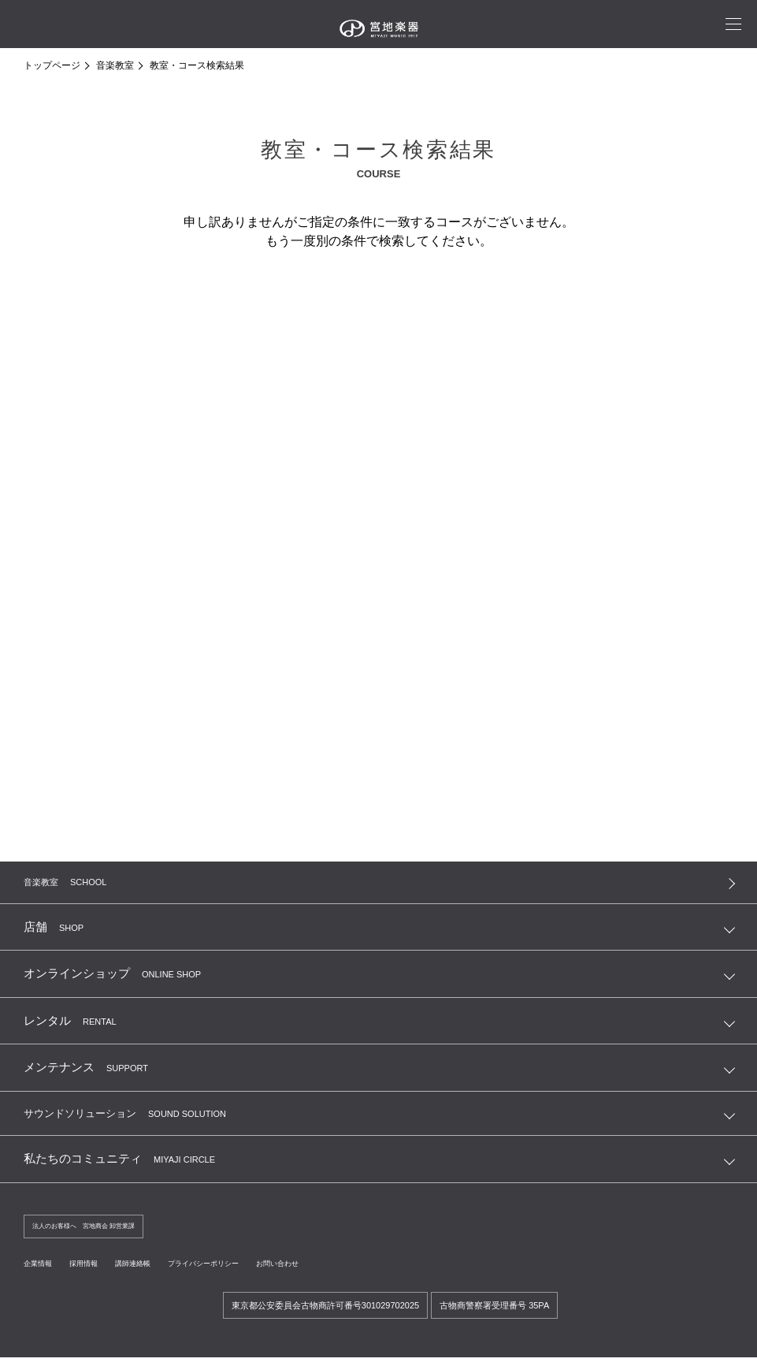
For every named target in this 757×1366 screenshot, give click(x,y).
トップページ (52, 65)
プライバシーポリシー (246, 1270)
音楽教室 (115, 65)
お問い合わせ (338, 1270)
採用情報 (98, 1270)
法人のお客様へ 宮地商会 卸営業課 (102, 1233)
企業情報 (42, 1270)
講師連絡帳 (157, 1270)
